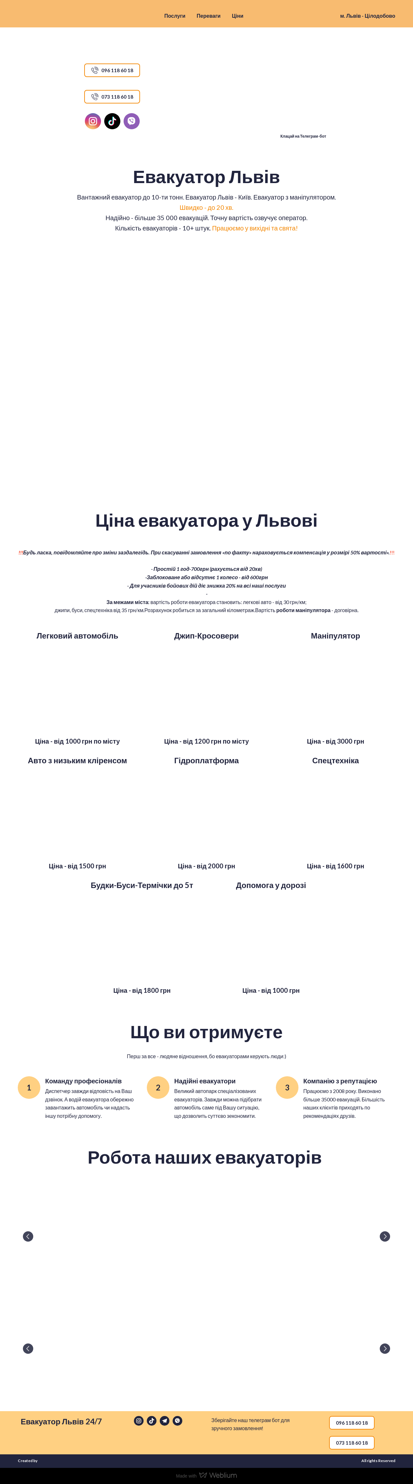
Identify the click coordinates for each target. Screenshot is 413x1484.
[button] (112, 70)
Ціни (238, 16)
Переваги (209, 16)
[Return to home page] (51, 15)
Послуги (174, 16)
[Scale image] (77, 687)
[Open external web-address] (301, 96)
